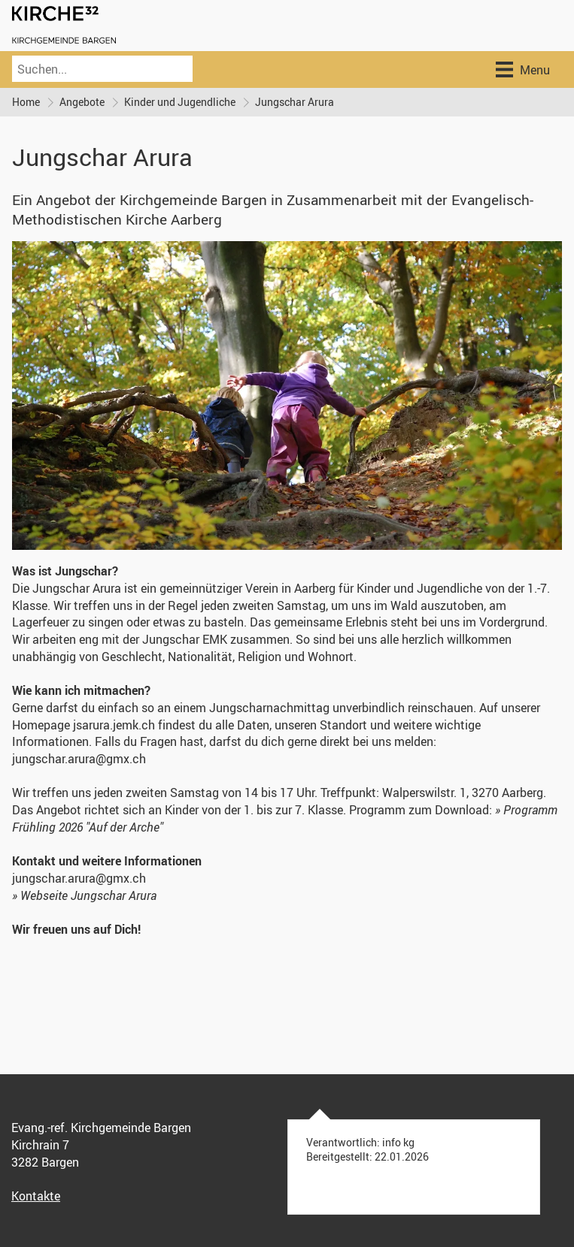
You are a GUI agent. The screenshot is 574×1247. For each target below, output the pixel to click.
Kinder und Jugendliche (179, 102)
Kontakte (35, 1196)
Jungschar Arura (294, 102)
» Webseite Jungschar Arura (84, 895)
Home (26, 102)
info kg (398, 1142)
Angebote (82, 102)
